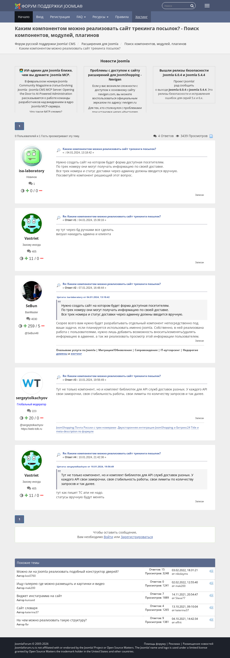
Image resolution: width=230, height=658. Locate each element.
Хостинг (141, 17)
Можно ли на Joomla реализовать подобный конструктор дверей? (68, 571)
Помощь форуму (155, 644)
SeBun (31, 305)
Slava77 (180, 598)
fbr (27, 624)
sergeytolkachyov (31, 397)
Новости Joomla (115, 61)
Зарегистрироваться (137, 537)
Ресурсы (100, 17)
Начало (23, 17)
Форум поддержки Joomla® (49, 6)
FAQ (81, 17)
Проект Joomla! (184, 81)
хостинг (76, 353)
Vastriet (31, 238)
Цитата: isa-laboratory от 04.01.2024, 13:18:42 (83, 297)
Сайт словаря (27, 608)
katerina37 (32, 612)
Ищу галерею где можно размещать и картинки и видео (60, 583)
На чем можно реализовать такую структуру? (52, 620)
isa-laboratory (31, 170)
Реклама (174, 644)
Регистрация (60, 17)
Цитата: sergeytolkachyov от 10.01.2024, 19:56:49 (85, 466)
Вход (39, 17)
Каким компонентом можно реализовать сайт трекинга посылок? (109, 149)
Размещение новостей (198, 644)
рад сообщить (184, 85)
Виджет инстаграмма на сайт (39, 596)
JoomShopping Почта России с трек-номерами (86, 427)
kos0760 (30, 575)
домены (61, 353)
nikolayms (181, 573)
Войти (108, 537)
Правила (122, 17)
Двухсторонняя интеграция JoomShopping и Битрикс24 (154, 427)
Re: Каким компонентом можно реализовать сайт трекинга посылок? (112, 216)
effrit (178, 622)
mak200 (30, 588)
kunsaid (30, 600)
